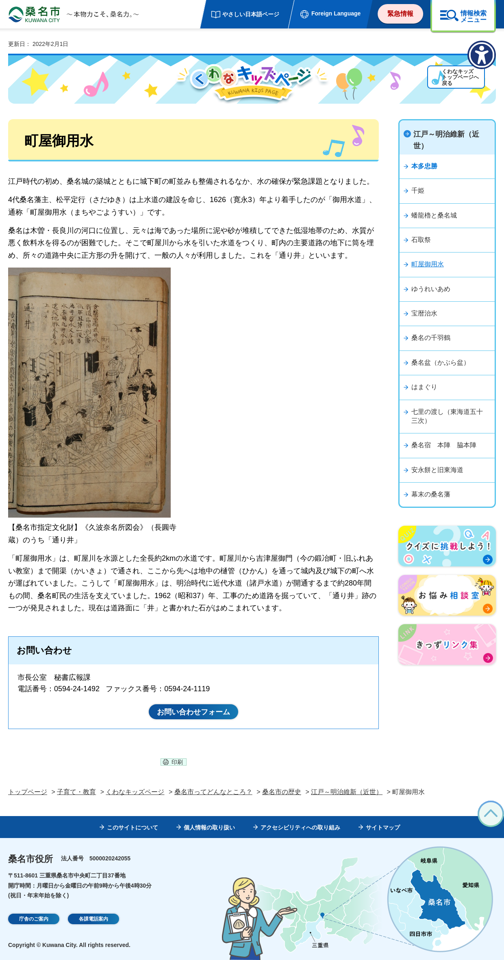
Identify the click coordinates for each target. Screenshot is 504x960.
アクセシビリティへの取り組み (300, 827)
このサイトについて (132, 827)
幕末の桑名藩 (430, 494)
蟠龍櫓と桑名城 (434, 215)
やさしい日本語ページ (250, 14)
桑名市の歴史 (281, 791)
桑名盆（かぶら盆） (440, 362)
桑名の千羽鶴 (430, 337)
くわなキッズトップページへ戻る (434, 83)
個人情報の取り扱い (209, 827)
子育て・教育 (76, 791)
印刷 (177, 762)
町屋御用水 (427, 264)
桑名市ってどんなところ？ (213, 791)
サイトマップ (383, 827)
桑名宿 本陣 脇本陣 (443, 445)
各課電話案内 (93, 919)
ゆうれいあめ (430, 288)
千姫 (417, 190)
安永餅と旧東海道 (437, 469)
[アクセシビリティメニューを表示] (481, 55)
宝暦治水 (424, 313)
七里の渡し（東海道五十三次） (447, 416)
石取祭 (421, 239)
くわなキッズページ (135, 791)
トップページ (27, 791)
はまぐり (424, 386)
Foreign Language (336, 13)
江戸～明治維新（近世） (446, 140)
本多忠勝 (424, 166)
